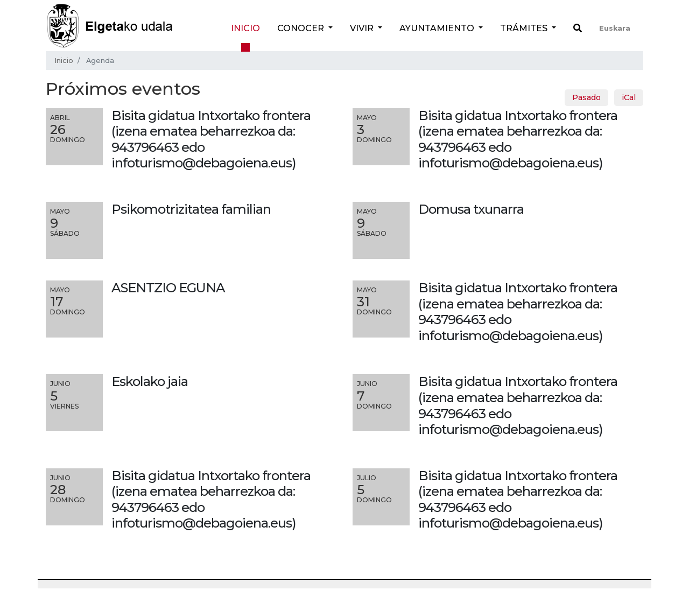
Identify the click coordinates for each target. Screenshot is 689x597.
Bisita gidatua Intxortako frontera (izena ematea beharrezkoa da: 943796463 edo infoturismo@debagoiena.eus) (517, 311)
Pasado (586, 97)
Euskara (614, 28)
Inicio (245, 28)
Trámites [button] (525, 28)
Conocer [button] (301, 28)
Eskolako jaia (149, 381)
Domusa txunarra (471, 209)
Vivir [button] (363, 28)
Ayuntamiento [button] (437, 28)
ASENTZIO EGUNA (168, 288)
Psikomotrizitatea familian (191, 209)
